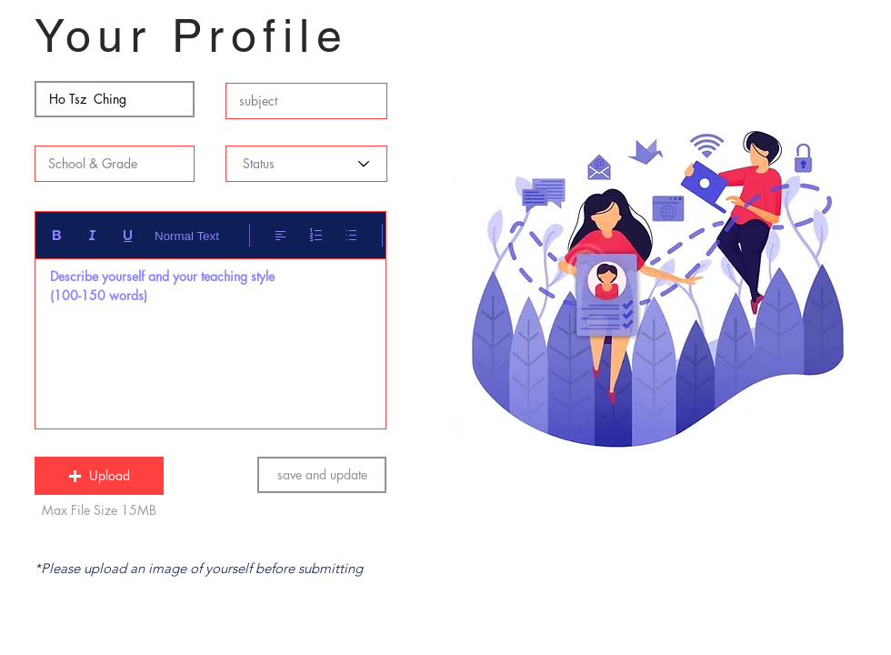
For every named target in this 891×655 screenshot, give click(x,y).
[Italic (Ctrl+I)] (92, 235)
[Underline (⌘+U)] (128, 235)
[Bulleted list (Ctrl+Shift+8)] (351, 235)
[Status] (306, 164)
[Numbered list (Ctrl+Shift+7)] (316, 235)
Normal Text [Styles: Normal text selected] (187, 236)
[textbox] (210, 339)
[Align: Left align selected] (280, 235)
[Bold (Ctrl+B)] (57, 235)
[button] (99, 476)
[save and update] (321, 475)
